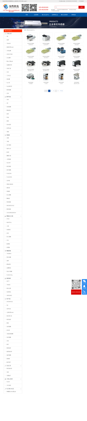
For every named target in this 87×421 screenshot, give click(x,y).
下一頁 (61, 90)
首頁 (27, 14)
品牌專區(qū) (55, 14)
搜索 (81, 7)
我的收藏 (82, 1)
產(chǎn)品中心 (45, 14)
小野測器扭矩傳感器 (72, 9)
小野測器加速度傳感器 (55, 10)
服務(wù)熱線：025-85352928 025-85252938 (68, 1)
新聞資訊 (74, 14)
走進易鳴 (36, 14)
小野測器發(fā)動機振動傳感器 (62, 9)
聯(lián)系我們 (64, 14)
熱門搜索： (53, 9)
